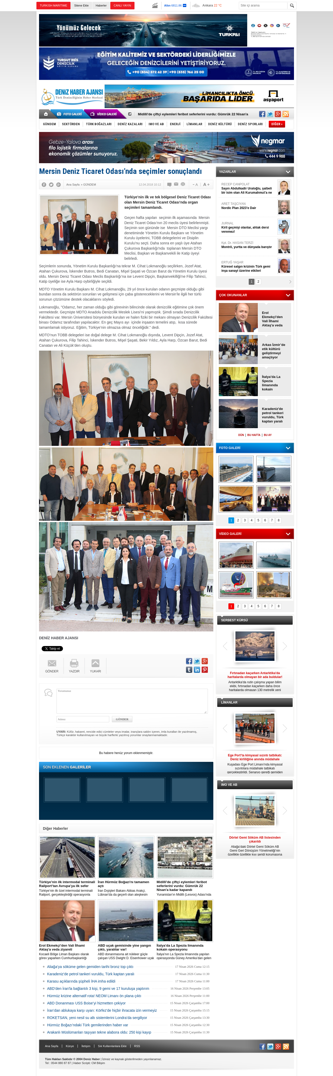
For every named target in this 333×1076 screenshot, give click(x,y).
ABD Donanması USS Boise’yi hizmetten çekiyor (86, 1003)
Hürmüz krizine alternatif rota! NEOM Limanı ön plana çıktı (94, 996)
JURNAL (248, 227)
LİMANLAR (229, 702)
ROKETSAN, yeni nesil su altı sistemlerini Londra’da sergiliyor (97, 1018)
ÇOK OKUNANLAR (233, 295)
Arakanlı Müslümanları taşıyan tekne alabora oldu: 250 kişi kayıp (99, 1032)
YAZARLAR (227, 172)
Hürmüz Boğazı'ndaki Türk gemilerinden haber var (87, 1025)
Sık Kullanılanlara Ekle (112, 1046)
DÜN (241, 435)
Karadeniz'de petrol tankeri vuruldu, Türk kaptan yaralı (91, 974)
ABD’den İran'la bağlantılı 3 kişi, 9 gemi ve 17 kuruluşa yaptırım (98, 988)
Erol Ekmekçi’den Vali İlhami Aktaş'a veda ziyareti (272, 319)
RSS (137, 1046)
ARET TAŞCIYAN (248, 206)
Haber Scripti (81, 1063)
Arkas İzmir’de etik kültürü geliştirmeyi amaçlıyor (273, 351)
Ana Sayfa (51, 1046)
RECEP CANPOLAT (248, 188)
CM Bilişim (98, 1063)
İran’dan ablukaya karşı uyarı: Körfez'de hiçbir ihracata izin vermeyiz (102, 1010)
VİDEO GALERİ (230, 534)
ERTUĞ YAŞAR (248, 267)
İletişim (85, 1046)
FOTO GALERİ (229, 448)
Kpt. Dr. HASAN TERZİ (248, 245)
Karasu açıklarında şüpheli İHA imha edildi (81, 981)
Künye (70, 1046)
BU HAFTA (253, 435)
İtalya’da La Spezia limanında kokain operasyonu (271, 383)
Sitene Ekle (81, 5)
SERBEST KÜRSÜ (234, 620)
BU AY (268, 435)
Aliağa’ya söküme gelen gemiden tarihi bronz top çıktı (90, 967)
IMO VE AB (229, 785)
